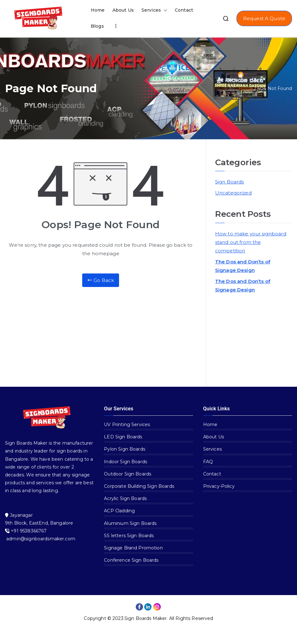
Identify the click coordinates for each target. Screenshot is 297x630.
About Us (123, 10)
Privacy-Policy (219, 486)
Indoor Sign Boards (125, 461)
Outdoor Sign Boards (127, 474)
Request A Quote (264, 18)
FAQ (208, 461)
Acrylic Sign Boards (125, 498)
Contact (184, 10)
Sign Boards (229, 182)
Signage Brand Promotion (133, 548)
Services (154, 10)
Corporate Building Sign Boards (139, 486)
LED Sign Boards (123, 437)
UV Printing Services (127, 424)
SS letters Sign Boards (129, 535)
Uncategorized (233, 193)
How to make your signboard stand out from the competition (250, 242)
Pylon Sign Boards (124, 449)
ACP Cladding (119, 511)
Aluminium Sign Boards (130, 523)
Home (98, 10)
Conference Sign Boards (131, 560)
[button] (164, 10)
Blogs (97, 26)
